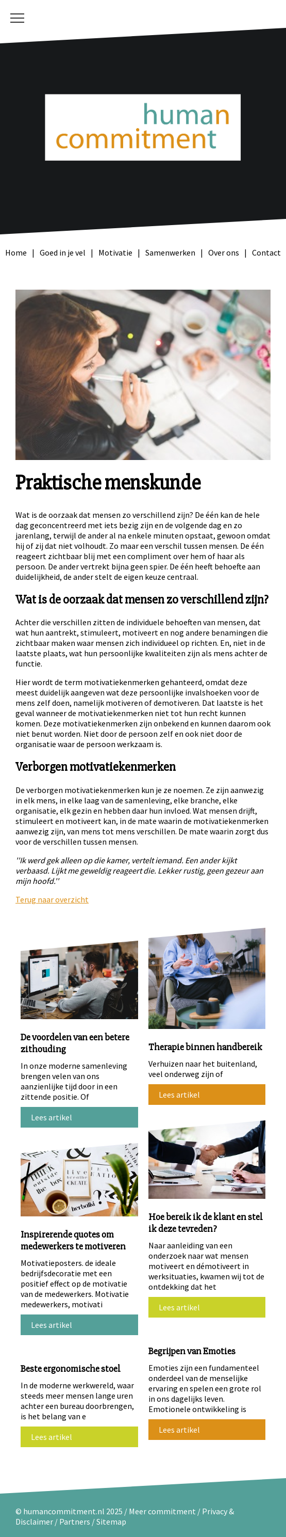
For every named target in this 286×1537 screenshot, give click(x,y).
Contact (266, 252)
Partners (74, 1521)
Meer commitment (162, 1511)
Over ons (223, 252)
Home (16, 252)
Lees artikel (51, 1117)
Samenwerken (170, 252)
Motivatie (115, 252)
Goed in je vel (63, 252)
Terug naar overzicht (52, 899)
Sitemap (111, 1521)
